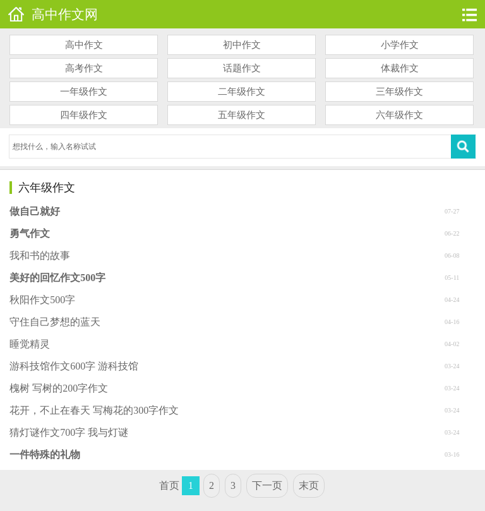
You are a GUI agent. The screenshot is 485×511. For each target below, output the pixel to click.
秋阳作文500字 (42, 299)
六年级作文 (399, 115)
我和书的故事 (39, 255)
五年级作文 (241, 115)
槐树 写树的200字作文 (58, 388)
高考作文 (84, 68)
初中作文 (242, 45)
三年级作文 (399, 92)
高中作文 (84, 45)
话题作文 (242, 68)
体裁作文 (400, 68)
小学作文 (400, 45)
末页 (309, 485)
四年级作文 (83, 115)
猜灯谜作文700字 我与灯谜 (68, 432)
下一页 (267, 485)
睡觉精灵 (29, 344)
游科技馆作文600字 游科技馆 (73, 366)
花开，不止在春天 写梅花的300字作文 (94, 410)
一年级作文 (83, 92)
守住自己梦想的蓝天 (54, 321)
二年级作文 (241, 92)
